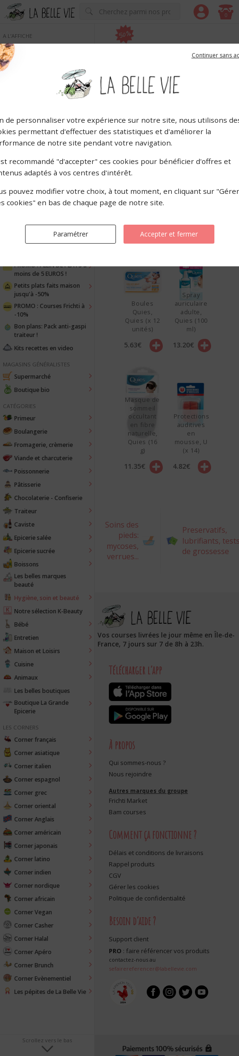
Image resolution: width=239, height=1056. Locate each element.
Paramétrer (70, 233)
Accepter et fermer (169, 233)
